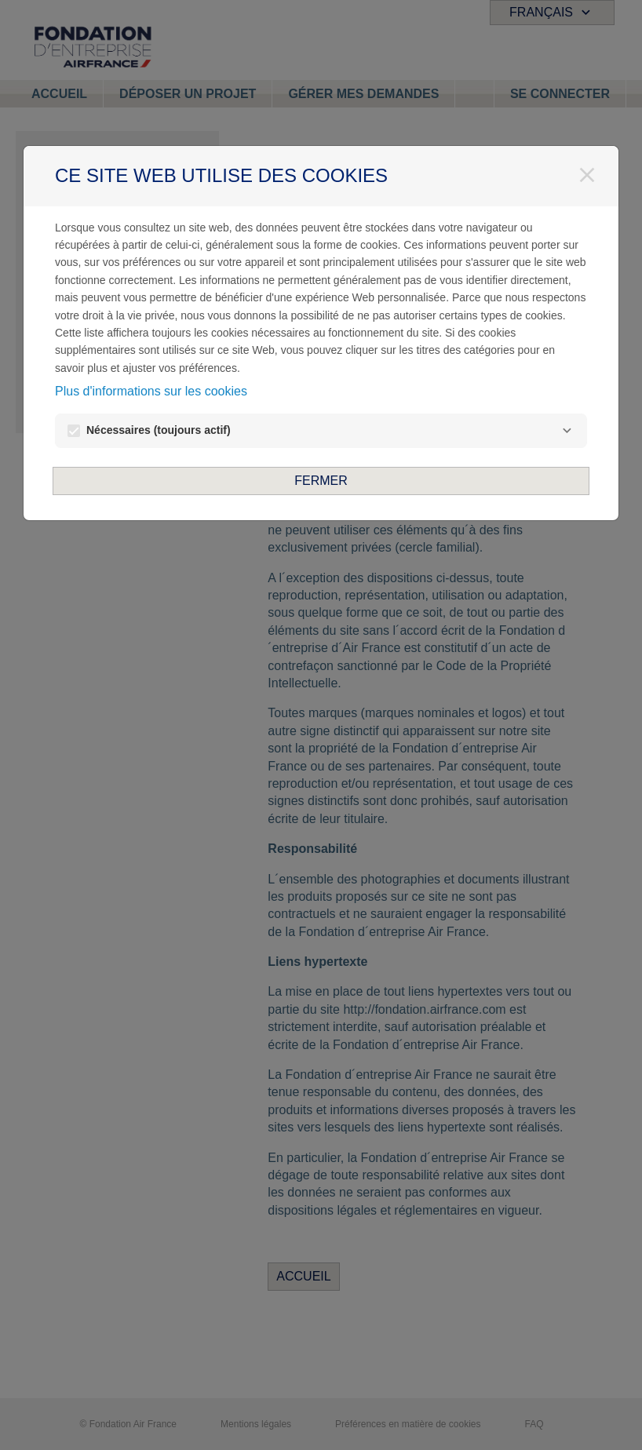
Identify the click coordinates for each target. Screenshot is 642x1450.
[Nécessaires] (566, 430)
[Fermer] (587, 175)
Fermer (321, 480)
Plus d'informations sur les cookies (151, 391)
